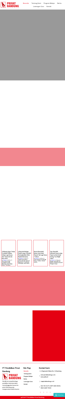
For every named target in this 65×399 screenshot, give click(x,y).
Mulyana (5, 260)
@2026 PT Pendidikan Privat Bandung (32, 397)
